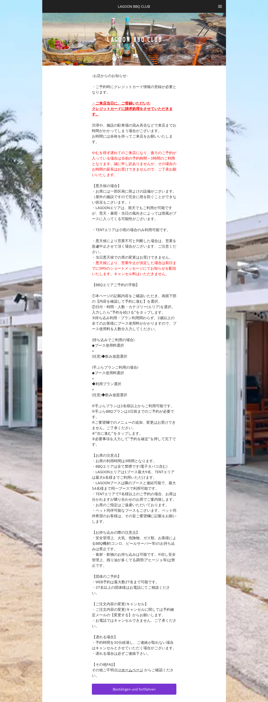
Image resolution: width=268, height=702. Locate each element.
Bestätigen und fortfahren (134, 689)
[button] (134, 689)
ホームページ (132, 670)
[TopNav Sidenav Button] (220, 6)
